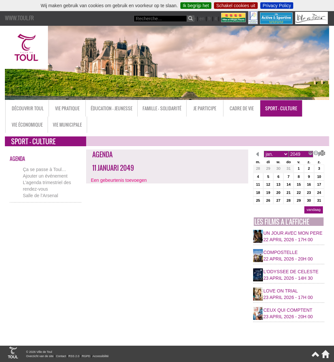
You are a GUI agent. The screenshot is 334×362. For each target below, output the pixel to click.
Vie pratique (67, 108)
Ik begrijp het (196, 5)
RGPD (86, 356)
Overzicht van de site (39, 356)
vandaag (314, 210)
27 (278, 200)
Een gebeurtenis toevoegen (119, 180)
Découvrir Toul (28, 108)
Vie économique (27, 124)
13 (278, 184)
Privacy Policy (277, 5)
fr (209, 18)
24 (319, 193)
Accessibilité (101, 356)
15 (299, 184)
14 (288, 184)
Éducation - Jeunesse (111, 108)
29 (268, 168)
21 (288, 193)
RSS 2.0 (74, 356)
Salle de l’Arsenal (40, 195)
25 (258, 200)
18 (258, 193)
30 (278, 168)
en (202, 18)
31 (288, 168)
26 (268, 200)
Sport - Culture (281, 108)
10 (319, 177)
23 (309, 193)
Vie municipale (67, 124)
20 (278, 193)
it (216, 18)
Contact (61, 356)
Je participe (204, 108)
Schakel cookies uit (235, 5)
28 (258, 168)
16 (309, 184)
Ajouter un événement (45, 176)
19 (268, 193)
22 (299, 193)
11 (258, 184)
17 (319, 184)
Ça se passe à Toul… (44, 169)
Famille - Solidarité (162, 108)
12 (268, 184)
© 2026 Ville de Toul (39, 352)
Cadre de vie (242, 108)
